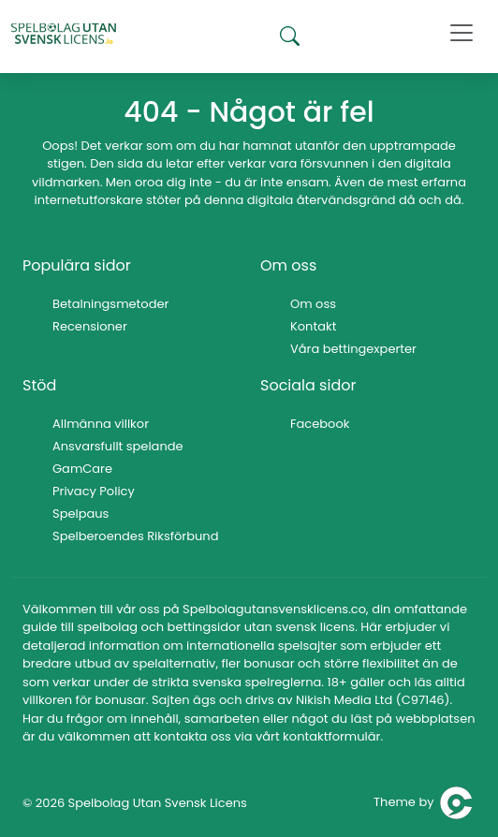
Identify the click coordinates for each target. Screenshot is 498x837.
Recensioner (89, 326)
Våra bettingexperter (353, 349)
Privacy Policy (93, 491)
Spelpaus (80, 513)
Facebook (319, 424)
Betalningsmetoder (110, 304)
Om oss (313, 304)
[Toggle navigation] (461, 33)
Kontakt (313, 326)
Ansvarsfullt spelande (117, 446)
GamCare (82, 468)
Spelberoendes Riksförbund (135, 536)
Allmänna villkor (100, 424)
